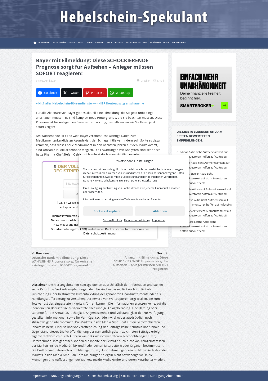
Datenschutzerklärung (144, 180)
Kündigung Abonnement (167, 376)
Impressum (158, 220)
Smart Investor (95, 42)
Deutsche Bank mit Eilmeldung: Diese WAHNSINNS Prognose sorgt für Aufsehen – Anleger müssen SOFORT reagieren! (63, 261)
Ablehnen (160, 211)
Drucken (143, 80)
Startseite (41, 42)
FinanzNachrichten (136, 42)
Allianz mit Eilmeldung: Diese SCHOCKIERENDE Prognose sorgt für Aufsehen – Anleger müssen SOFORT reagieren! (140, 263)
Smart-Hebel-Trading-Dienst (68, 42)
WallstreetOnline (159, 42)
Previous (40, 253)
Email (158, 80)
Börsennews (179, 42)
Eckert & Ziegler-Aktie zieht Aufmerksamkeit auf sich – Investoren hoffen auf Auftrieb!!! (203, 178)
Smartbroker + (115, 42)
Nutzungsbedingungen (67, 376)
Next (162, 253)
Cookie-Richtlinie (112, 220)
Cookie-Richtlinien (134, 376)
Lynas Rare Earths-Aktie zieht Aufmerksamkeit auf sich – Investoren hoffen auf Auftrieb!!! (203, 226)
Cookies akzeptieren (108, 211)
